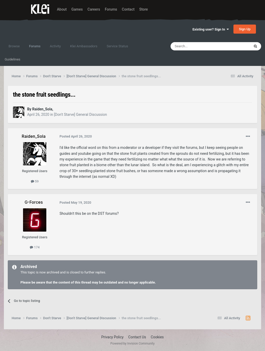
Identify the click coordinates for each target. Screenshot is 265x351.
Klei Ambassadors (83, 46)
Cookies (157, 337)
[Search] (198, 46)
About (62, 9)
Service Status (117, 46)
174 (35, 247)
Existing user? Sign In (211, 29)
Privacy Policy (112, 337)
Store (143, 9)
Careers (93, 9)
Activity (55, 46)
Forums (111, 9)
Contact (128, 9)
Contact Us (137, 337)
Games (77, 9)
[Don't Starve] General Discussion (80, 114)
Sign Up (245, 29)
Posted (76, 136)
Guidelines (12, 59)
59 (35, 181)
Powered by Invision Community (133, 343)
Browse (14, 46)
